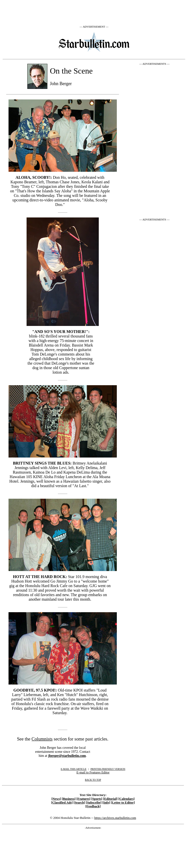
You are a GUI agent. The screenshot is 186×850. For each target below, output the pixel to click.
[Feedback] (93, 806)
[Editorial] (110, 799)
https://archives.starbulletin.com (115, 818)
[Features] (83, 799)
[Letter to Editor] (123, 802)
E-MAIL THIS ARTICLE (73, 769)
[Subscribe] (94, 802)
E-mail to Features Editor (93, 772)
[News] (56, 799)
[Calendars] (126, 799)
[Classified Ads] (62, 802)
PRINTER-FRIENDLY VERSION (107, 769)
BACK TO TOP (93, 779)
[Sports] (96, 799)
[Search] (79, 802)
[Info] (106, 802)
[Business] (68, 799)
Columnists (42, 739)
